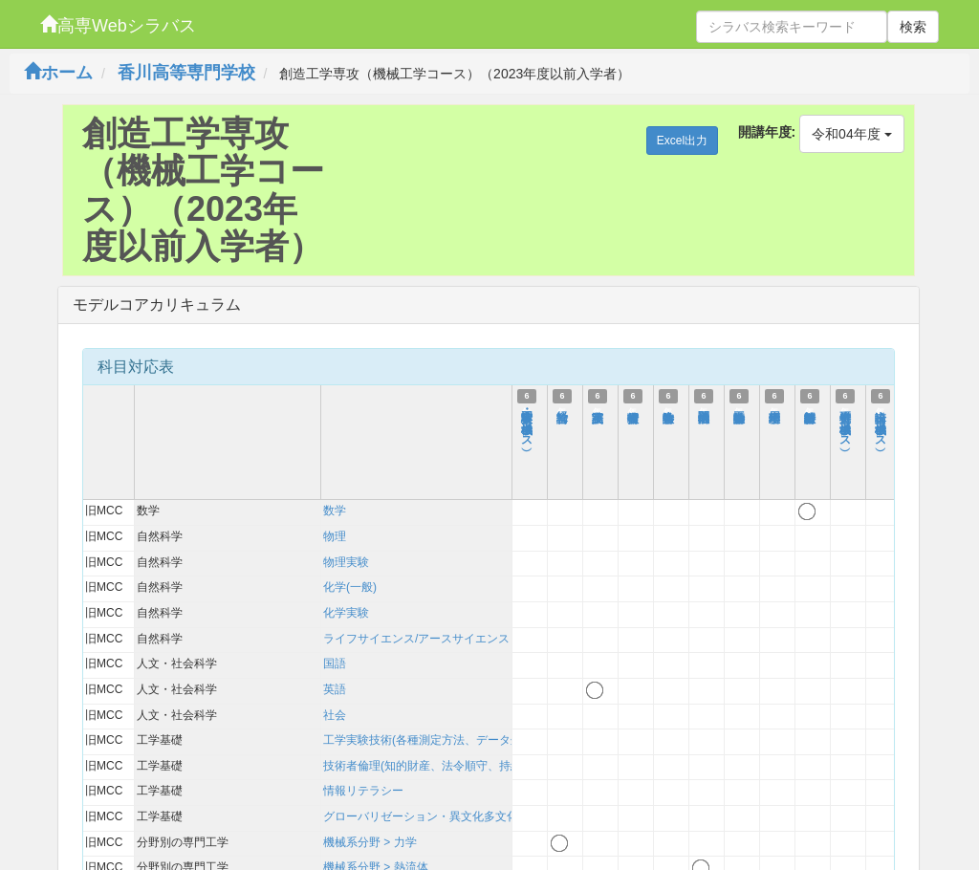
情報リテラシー (363, 790)
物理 (334, 536)
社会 (334, 715)
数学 (334, 510)
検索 (913, 26)
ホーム (58, 72)
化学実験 (346, 613)
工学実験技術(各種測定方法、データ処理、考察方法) (459, 740)
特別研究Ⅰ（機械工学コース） (845, 422)
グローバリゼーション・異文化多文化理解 (432, 816)
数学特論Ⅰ (668, 409)
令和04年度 (851, 133)
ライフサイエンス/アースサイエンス (416, 638)
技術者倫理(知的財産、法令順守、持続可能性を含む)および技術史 (493, 765)
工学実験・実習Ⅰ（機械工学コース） (526, 422)
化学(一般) (350, 587)
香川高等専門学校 (186, 72)
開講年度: (767, 132)
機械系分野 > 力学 (370, 842)
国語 (334, 663)
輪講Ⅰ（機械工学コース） (880, 422)
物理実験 (346, 562)
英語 (334, 689)
